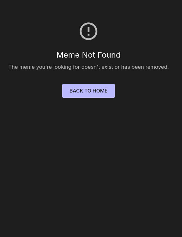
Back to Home (88, 91)
